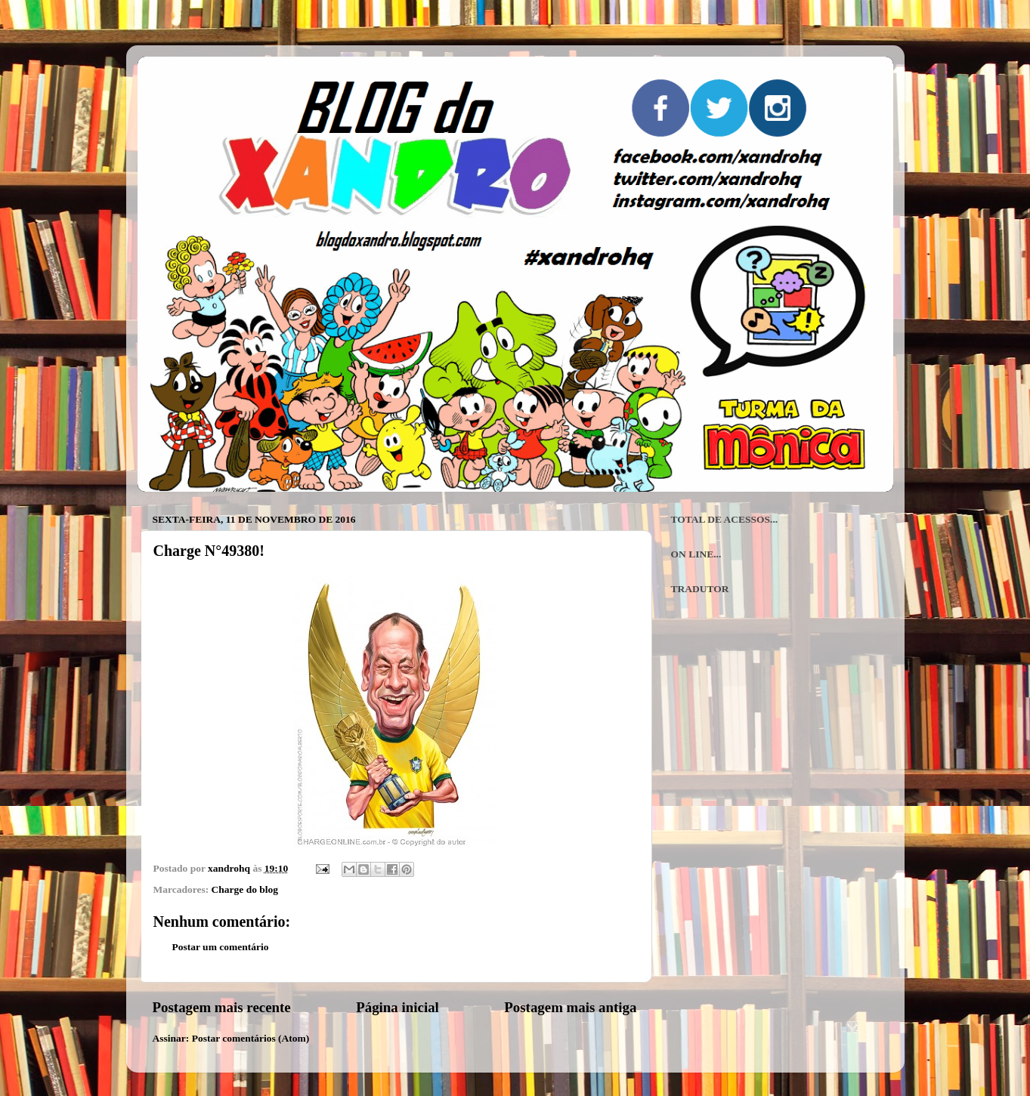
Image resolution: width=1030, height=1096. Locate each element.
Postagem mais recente (222, 1007)
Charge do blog (245, 889)
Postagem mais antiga (570, 1007)
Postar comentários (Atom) (251, 1038)
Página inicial (397, 1007)
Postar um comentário (220, 946)
